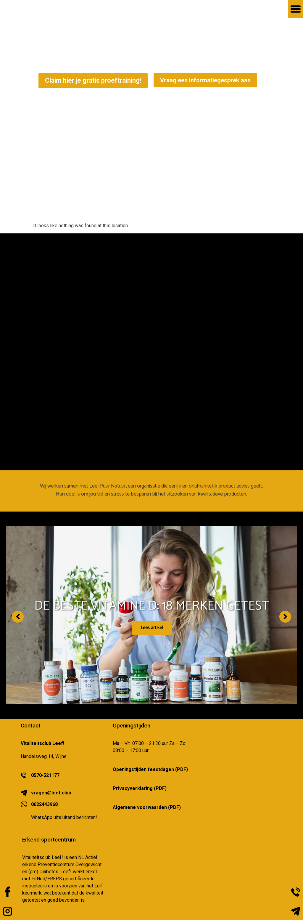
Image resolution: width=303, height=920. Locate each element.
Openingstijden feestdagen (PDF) (150, 769)
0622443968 (44, 804)
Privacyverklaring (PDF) (140, 788)
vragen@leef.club (51, 793)
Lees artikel (152, 629)
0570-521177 (45, 775)
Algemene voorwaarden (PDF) (147, 807)
